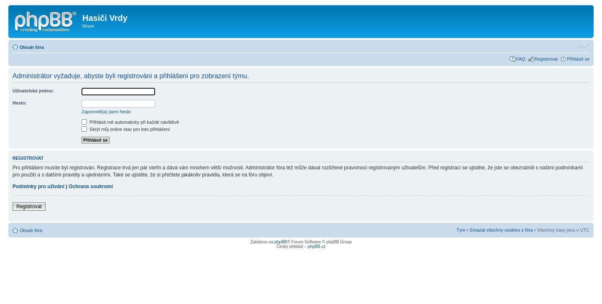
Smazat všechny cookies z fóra (501, 229)
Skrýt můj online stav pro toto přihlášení (126, 129)
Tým (461, 229)
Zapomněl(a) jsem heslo (106, 111)
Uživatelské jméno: (33, 90)
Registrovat (546, 58)
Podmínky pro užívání (38, 186)
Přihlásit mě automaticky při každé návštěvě (130, 122)
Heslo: (20, 102)
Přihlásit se (578, 58)
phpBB (280, 242)
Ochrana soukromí (91, 186)
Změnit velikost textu (583, 45)
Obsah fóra (32, 47)
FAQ (520, 58)
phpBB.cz (317, 246)
